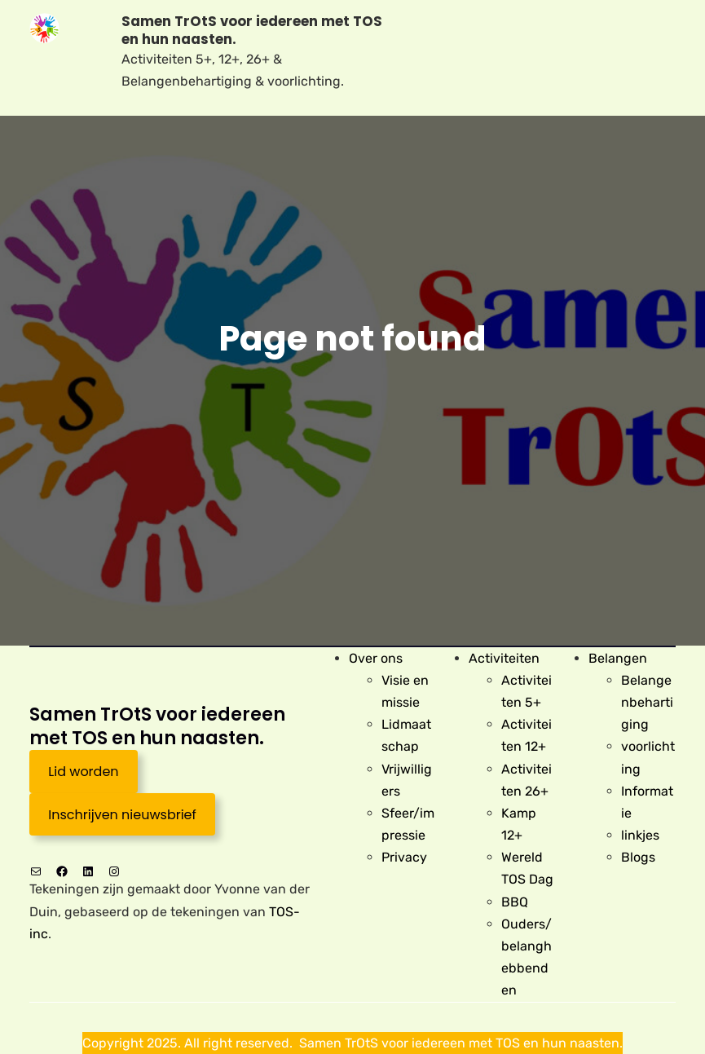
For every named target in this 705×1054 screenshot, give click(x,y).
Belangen (617, 658)
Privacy (404, 857)
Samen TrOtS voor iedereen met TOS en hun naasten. (251, 30)
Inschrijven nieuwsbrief (122, 814)
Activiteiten (504, 658)
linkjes (640, 835)
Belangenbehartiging (647, 702)
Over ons (376, 658)
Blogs (638, 857)
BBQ (514, 902)
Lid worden (83, 771)
